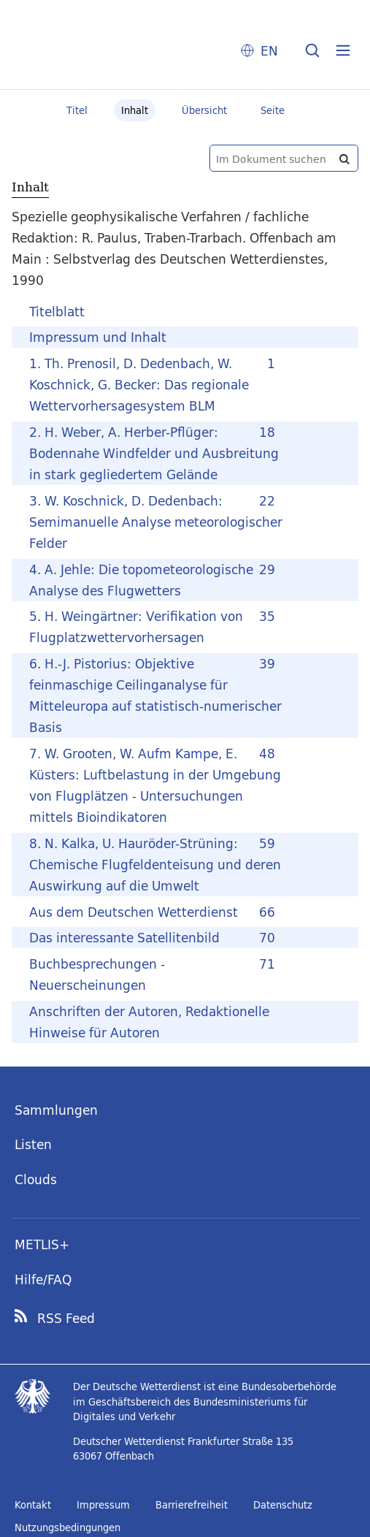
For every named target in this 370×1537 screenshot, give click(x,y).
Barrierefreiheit (191, 1505)
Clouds (36, 1179)
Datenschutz (282, 1505)
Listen (33, 1144)
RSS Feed (66, 1318)
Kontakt (33, 1505)
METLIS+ (42, 1244)
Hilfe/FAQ (43, 1279)
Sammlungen (56, 1110)
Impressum (103, 1505)
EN (269, 50)
